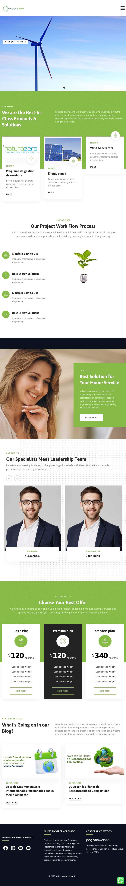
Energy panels (57, 173)
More (9, 194)
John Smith (93, 555)
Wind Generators (101, 148)
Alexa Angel (32, 555)
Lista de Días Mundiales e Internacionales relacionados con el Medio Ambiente (30, 791)
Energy (10, 166)
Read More (12, 803)
